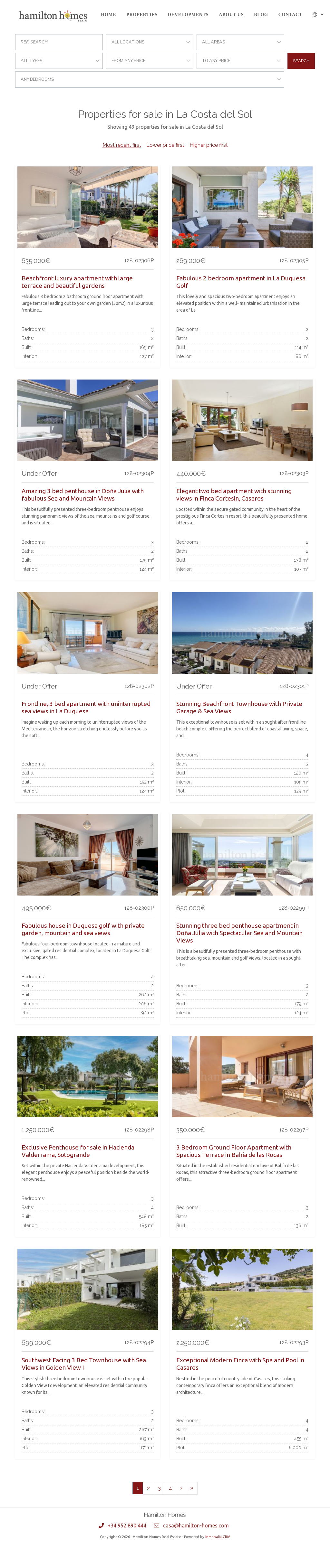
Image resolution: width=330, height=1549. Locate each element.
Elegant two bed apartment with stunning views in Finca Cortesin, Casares (234, 494)
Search (301, 60)
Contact (290, 14)
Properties (141, 14)
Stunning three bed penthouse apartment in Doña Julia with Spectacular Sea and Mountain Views (239, 933)
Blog (261, 14)
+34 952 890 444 (127, 1525)
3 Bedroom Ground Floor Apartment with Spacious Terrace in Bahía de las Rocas (233, 1151)
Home (108, 14)
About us (231, 14)
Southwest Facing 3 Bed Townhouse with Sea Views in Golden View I (84, 1364)
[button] (318, 14)
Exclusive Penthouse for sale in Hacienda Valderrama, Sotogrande (78, 1151)
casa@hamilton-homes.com (196, 1525)
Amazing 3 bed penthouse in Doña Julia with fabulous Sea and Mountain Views (83, 494)
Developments (188, 14)
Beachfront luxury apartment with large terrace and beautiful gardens (77, 282)
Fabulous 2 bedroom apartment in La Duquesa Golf (241, 282)
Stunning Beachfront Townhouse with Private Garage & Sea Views (239, 707)
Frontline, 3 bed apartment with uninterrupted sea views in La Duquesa (86, 707)
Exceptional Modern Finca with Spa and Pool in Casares (240, 1364)
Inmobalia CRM (217, 1537)
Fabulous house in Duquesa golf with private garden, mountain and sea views (83, 929)
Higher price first (208, 145)
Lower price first (165, 145)
